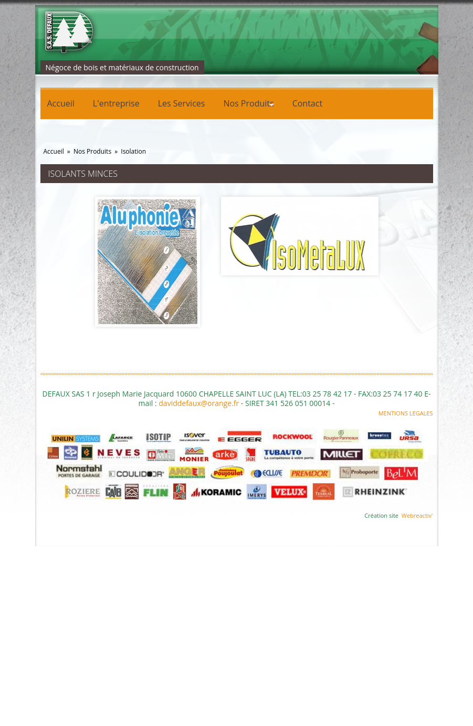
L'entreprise (116, 103)
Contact (307, 103)
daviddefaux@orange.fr (199, 403)
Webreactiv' (417, 515)
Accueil (61, 103)
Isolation (133, 151)
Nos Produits (245, 105)
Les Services (181, 103)
